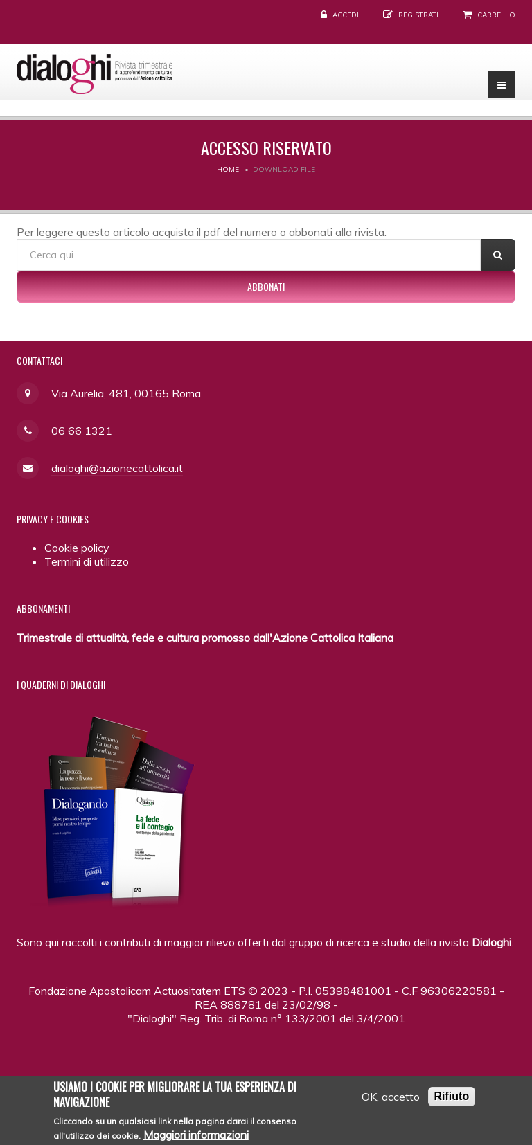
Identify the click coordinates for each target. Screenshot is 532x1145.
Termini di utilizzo (86, 561)
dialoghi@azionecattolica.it (117, 468)
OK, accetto (391, 1100)
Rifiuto (452, 1100)
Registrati (418, 14)
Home (228, 169)
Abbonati (266, 286)
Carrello (496, 14)
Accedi (345, 14)
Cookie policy (76, 548)
